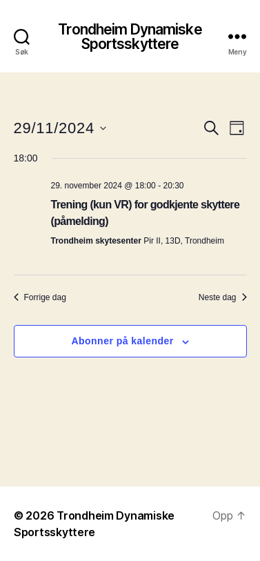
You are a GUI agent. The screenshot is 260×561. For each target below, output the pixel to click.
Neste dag (223, 297)
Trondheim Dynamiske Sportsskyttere (129, 36)
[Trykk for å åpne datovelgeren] (60, 128)
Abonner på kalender (122, 340)
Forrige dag (40, 297)
